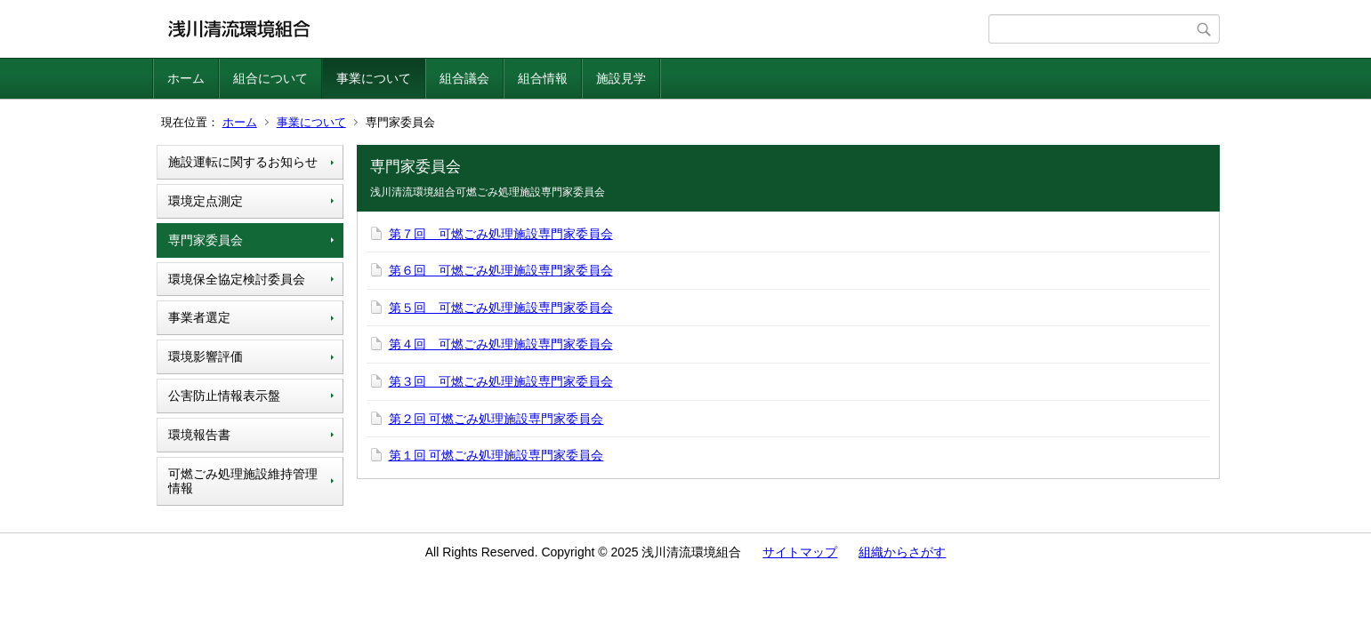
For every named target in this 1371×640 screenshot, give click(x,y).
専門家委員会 (205, 240)
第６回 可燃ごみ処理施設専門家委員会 (501, 270)
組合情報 (543, 78)
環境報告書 (199, 435)
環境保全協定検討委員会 (236, 279)
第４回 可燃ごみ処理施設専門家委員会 (501, 344)
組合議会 (464, 78)
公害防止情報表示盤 (224, 395)
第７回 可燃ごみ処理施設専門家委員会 (501, 234)
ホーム (186, 78)
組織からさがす (902, 552)
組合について (270, 78)
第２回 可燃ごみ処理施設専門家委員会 (496, 419)
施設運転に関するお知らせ (243, 162)
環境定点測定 (205, 201)
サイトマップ (799, 552)
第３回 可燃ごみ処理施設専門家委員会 (501, 381)
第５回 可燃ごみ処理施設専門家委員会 (501, 307)
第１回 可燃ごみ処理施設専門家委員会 (496, 455)
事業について (373, 78)
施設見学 (621, 78)
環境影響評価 (205, 356)
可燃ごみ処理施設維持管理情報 (243, 481)
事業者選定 (199, 317)
